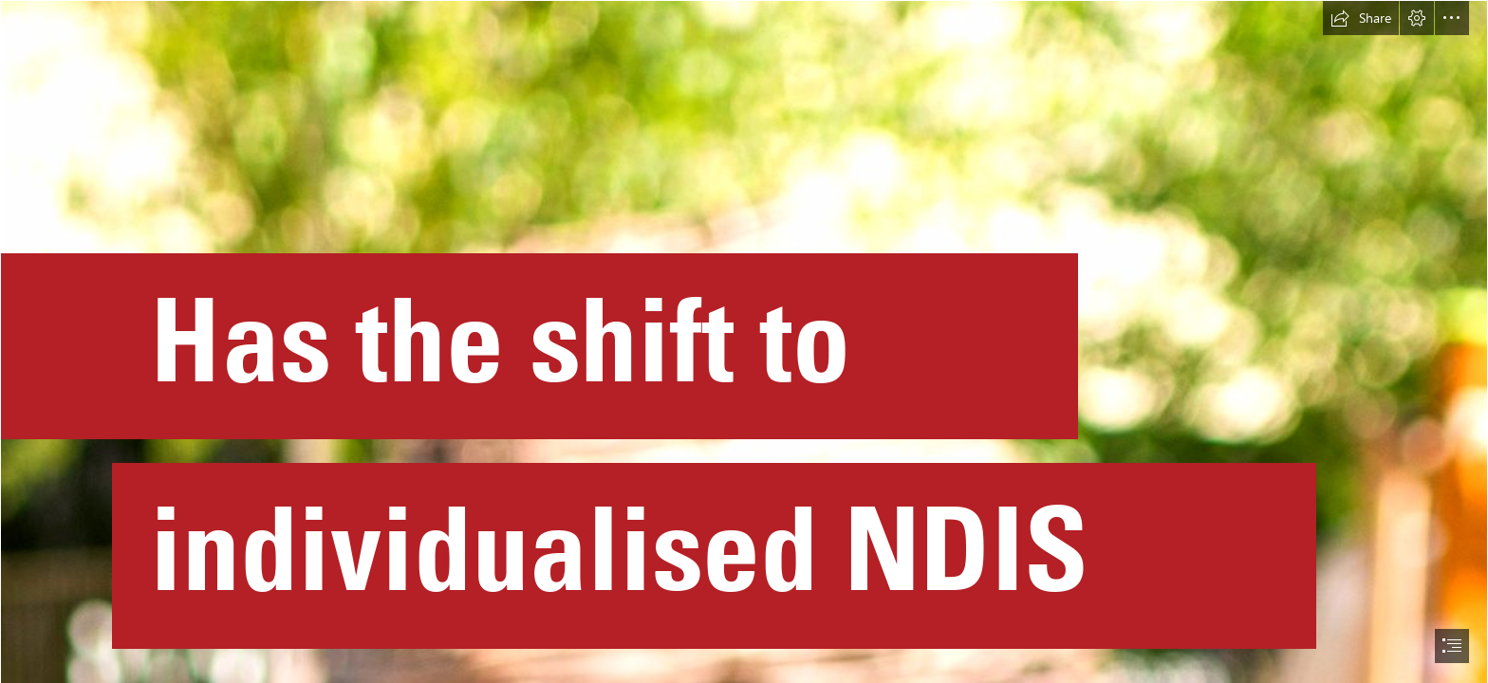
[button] (1361, 18)
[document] (744, 341)
